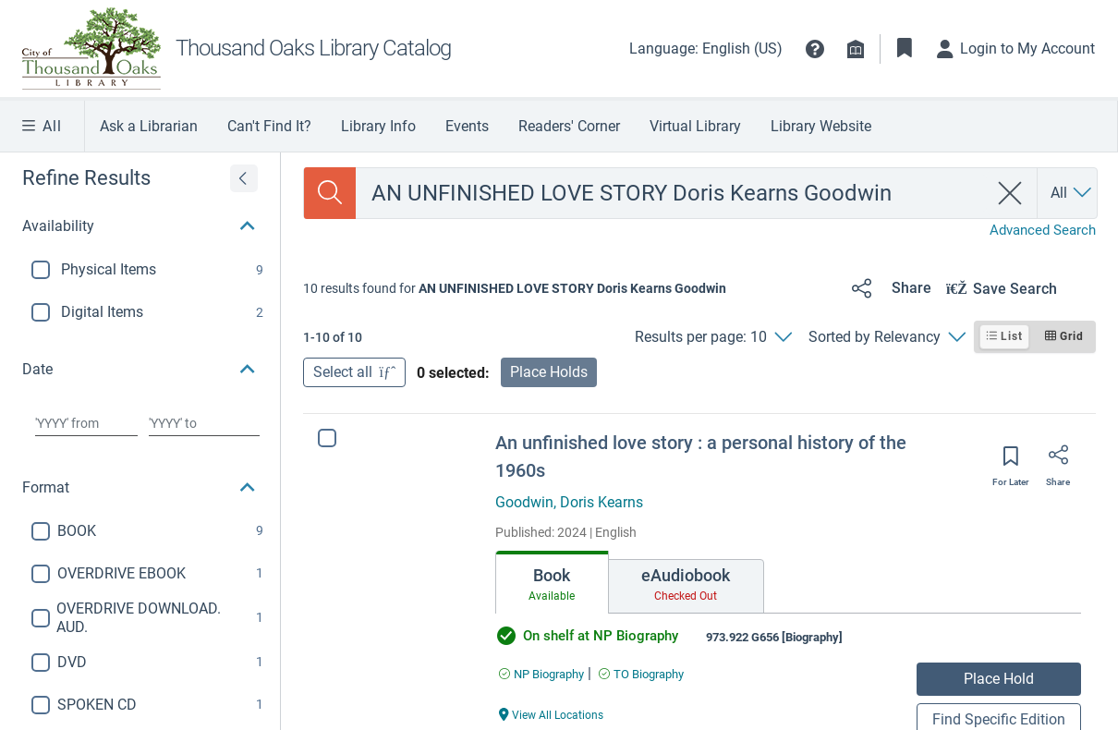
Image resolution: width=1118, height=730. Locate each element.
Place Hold (999, 678)
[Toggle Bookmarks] (904, 49)
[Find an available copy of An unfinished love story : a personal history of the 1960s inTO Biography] (641, 674)
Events (467, 126)
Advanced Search (1043, 230)
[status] (514, 288)
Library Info (378, 126)
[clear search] (1010, 193)
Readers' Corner (569, 126)
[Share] (888, 288)
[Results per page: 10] (713, 337)
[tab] (552, 582)
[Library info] (855, 49)
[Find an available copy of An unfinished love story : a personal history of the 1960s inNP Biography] (541, 674)
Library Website (821, 126)
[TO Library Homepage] (99, 48)
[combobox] (672, 193)
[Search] (330, 193)
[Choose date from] (86, 423)
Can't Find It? (269, 126)
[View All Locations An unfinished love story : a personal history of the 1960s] (551, 713)
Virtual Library (695, 126)
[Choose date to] (204, 423)
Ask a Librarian (149, 126)
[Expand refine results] (244, 178)
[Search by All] (1072, 193)
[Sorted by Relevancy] (886, 337)
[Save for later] (1011, 462)
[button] (815, 49)
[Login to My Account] (1016, 49)
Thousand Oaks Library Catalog (313, 48)
